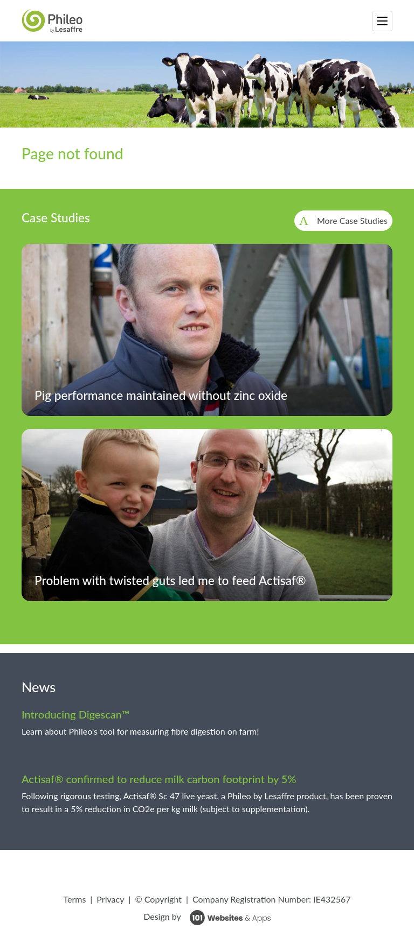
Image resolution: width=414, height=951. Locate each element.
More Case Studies (352, 220)
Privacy (110, 899)
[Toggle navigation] (382, 21)
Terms (74, 899)
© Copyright (158, 899)
